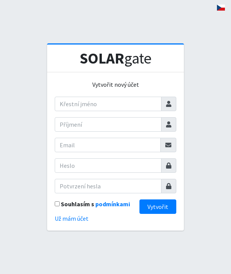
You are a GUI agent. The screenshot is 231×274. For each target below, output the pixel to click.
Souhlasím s (95, 204)
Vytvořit (157, 206)
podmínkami (112, 204)
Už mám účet (72, 218)
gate (116, 58)
